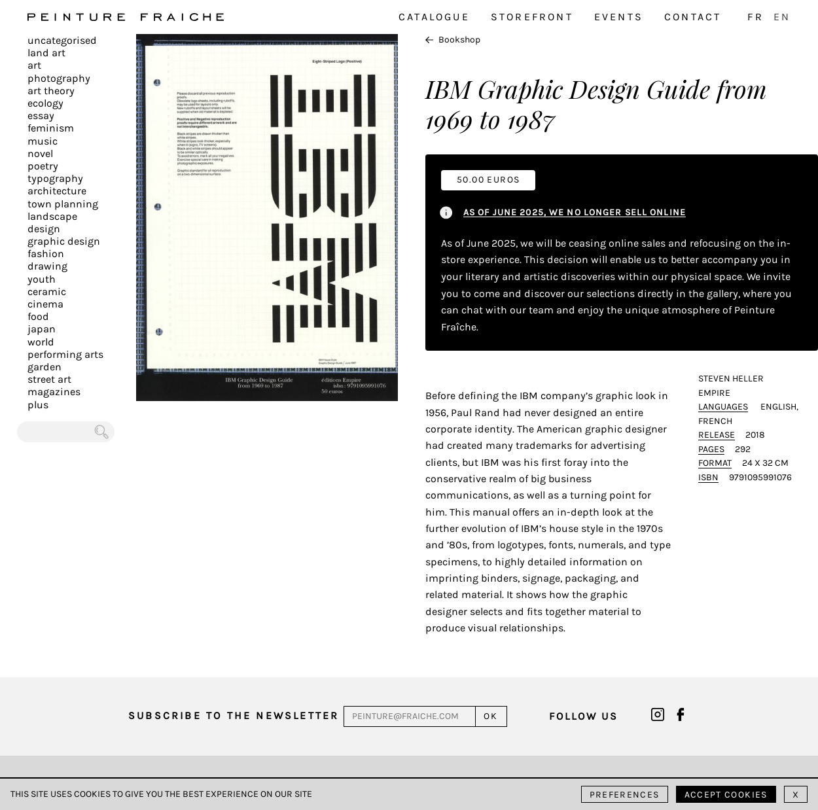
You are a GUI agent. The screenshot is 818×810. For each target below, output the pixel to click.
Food (38, 316)
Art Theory (51, 90)
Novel (40, 153)
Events (618, 16)
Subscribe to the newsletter (233, 715)
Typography (55, 178)
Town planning (62, 204)
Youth (41, 279)
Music (42, 141)
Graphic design (63, 241)
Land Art (46, 52)
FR (755, 16)
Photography (58, 78)
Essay (40, 115)
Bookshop (452, 39)
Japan (41, 329)
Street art (49, 379)
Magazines (53, 391)
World (40, 342)
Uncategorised (62, 40)
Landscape (52, 216)
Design (43, 228)
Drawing (47, 266)
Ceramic (46, 291)
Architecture (56, 191)
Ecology (45, 103)
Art (34, 65)
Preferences (625, 795)
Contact (692, 16)
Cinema (45, 304)
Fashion (45, 253)
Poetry (42, 166)
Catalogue (434, 16)
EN (782, 16)
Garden (44, 367)
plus (37, 404)
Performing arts (65, 354)
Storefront (532, 16)
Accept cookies (726, 795)
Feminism (50, 128)
